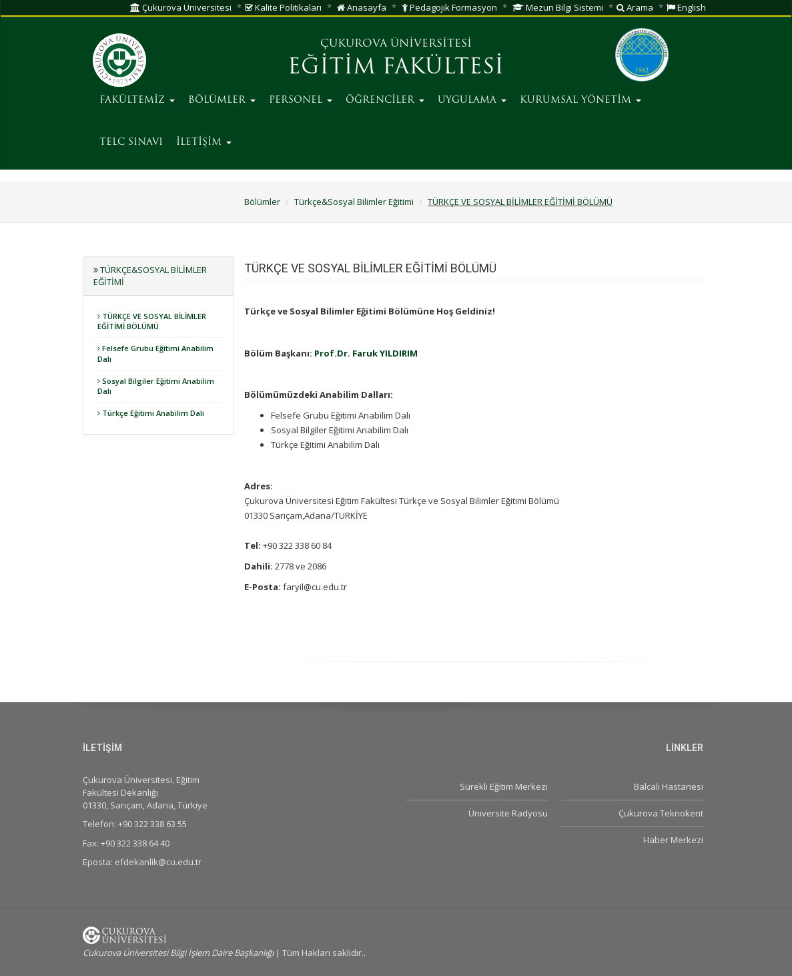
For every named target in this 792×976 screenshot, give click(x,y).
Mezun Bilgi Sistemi (557, 7)
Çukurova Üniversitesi (181, 7)
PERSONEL (300, 100)
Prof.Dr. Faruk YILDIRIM (366, 353)
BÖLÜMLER (222, 100)
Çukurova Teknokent (661, 813)
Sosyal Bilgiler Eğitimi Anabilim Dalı (155, 386)
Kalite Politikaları (283, 7)
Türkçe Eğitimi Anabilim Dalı (150, 413)
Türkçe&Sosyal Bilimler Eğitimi (354, 202)
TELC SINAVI (131, 143)
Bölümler (262, 202)
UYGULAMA (472, 100)
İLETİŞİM (204, 143)
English (686, 7)
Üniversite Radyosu (508, 813)
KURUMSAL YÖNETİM (580, 100)
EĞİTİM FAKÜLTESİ (396, 68)
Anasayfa (361, 7)
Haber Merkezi (673, 840)
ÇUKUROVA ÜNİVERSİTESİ (396, 44)
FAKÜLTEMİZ (137, 100)
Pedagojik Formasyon (449, 7)
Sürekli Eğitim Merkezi (504, 786)
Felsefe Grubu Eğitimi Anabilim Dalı (155, 353)
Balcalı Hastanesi (668, 786)
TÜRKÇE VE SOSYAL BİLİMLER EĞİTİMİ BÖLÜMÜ (520, 202)
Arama (635, 7)
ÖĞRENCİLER (385, 100)
